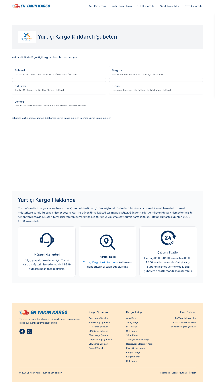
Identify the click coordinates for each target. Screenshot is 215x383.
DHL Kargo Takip (146, 6)
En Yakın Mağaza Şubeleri (183, 326)
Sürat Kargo (132, 335)
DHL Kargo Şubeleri (98, 343)
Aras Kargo (131, 318)
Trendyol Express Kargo (138, 339)
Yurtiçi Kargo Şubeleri (99, 322)
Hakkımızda (164, 372)
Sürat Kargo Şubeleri (99, 335)
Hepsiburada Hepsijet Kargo (140, 343)
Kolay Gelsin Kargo (135, 348)
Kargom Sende (133, 356)
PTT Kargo (131, 326)
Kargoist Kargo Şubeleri (100, 339)
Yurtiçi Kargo (132, 322)
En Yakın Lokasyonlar (185, 318)
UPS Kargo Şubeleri (98, 331)
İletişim (192, 372)
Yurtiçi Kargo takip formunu (100, 262)
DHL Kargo (131, 361)
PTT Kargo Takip (193, 6)
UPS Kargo (131, 331)
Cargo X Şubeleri (97, 348)
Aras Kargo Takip (97, 6)
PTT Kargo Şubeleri (98, 326)
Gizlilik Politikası (179, 372)
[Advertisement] (107, 155)
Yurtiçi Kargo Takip (122, 6)
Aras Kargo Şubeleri (98, 318)
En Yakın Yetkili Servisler (184, 322)
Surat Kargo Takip (170, 6)
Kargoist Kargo (133, 352)
